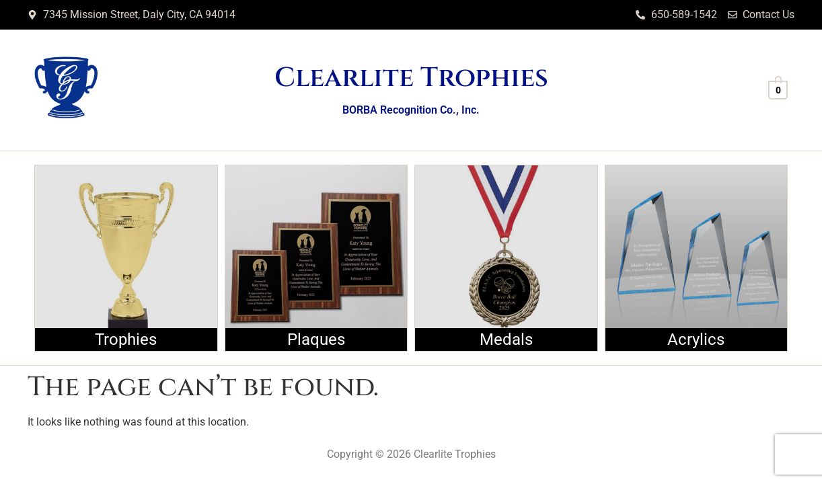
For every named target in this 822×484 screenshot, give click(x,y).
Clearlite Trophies (411, 78)
